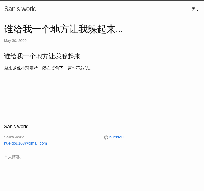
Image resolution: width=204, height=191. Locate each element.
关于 (196, 8)
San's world (20, 9)
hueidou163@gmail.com (25, 143)
